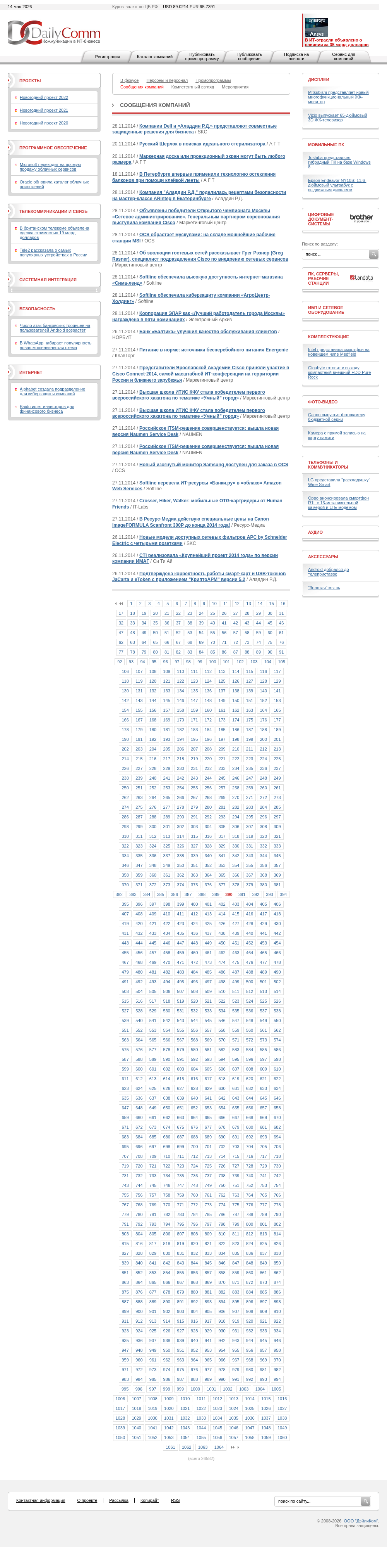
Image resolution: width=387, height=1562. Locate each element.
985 (152, 1379)
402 (221, 904)
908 (249, 1311)
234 (235, 768)
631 (235, 1088)
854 (166, 1272)
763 (235, 1195)
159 (194, 710)
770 (166, 1204)
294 (235, 817)
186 (235, 729)
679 (235, 1127)
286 (125, 817)
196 (208, 739)
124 (208, 681)
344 (263, 855)
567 (180, 1040)
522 (221, 1001)
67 (178, 642)
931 (235, 1330)
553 (152, 1030)
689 (208, 1137)
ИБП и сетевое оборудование (326, 310)
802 (277, 1224)
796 (194, 1224)
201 (277, 739)
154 (125, 710)
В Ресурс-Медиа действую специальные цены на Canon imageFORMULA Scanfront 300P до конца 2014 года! (190, 522)
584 (249, 1049)
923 (125, 1330)
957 (263, 1350)
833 (208, 1253)
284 (263, 807)
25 (212, 613)
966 (221, 1360)
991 (235, 1379)
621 (263, 1078)
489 (263, 972)
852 (138, 1272)
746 (166, 1185)
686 (166, 1137)
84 (201, 652)
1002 (227, 1389)
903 (180, 1311)
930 (221, 1330)
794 (166, 1224)
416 (249, 914)
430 (277, 923)
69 (201, 642)
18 (132, 613)
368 (263, 875)
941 (208, 1340)
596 (249, 1059)
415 (235, 914)
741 (263, 1175)
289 (166, 817)
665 (208, 1117)
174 (235, 720)
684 (138, 1137)
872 (249, 1282)
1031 (168, 1418)
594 (221, 1059)
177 (277, 720)
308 (263, 826)
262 (125, 797)
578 (166, 1049)
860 (249, 1272)
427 (235, 923)
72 (235, 642)
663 (180, 1117)
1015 (266, 1398)
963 (180, 1360)
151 (249, 700)
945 (263, 1340)
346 (125, 865)
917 (208, 1321)
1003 (243, 1389)
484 (194, 972)
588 (138, 1059)
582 (221, 1049)
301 (166, 826)
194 (180, 739)
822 (221, 1243)
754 (277, 1185)
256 (208, 787)
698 (166, 1146)
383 (132, 894)
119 (138, 681)
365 (221, 875)
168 (152, 720)
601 (152, 1069)
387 (188, 894)
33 (132, 623)
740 (249, 1175)
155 (138, 710)
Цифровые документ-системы (321, 219)
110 (180, 671)
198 (235, 739)
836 (249, 1253)
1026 (266, 1408)
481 (152, 972)
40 (212, 623)
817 (152, 1243)
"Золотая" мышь (324, 587)
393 (269, 894)
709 (152, 1156)
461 (208, 952)
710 (166, 1156)
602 (166, 1069)
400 (194, 904)
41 (224, 623)
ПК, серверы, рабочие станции (323, 278)
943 (235, 1340)
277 (166, 807)
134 (180, 690)
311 (138, 836)
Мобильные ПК (326, 144)
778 (277, 1204)
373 (166, 884)
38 (189, 623)
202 (125, 749)
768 (138, 1204)
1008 (152, 1398)
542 (166, 1020)
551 (125, 1030)
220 (208, 758)
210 (235, 749)
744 (138, 1185)
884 (249, 1292)
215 (138, 758)
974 (166, 1369)
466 (277, 952)
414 (221, 914)
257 (221, 787)
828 (138, 1253)
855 (180, 1272)
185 (221, 729)
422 (166, 923)
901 (152, 1311)
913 (152, 1321)
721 (152, 1166)
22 (178, 613)
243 (194, 778)
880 (194, 1292)
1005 (276, 1389)
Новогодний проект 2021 (44, 110)
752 (249, 1185)
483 (180, 972)
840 (138, 1263)
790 (277, 1214)
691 (235, 1137)
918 (221, 1321)
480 (138, 972)
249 (277, 778)
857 (208, 1272)
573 (263, 1040)
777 (263, 1204)
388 (202, 894)
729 (263, 1166)
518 (166, 1001)
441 (263, 933)
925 (152, 1330)
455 (125, 952)
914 (166, 1321)
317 (221, 836)
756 (138, 1195)
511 (235, 991)
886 (277, 1292)
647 (125, 1107)
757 (152, 1195)
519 (180, 1001)
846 (221, 1263)
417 (263, 914)
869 (208, 1282)
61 (281, 632)
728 (249, 1166)
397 (152, 904)
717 (263, 1156)
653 (208, 1107)
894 (221, 1301)
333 (277, 846)
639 (180, 1098)
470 (166, 962)
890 (166, 1301)
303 (194, 826)
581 (208, 1049)
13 (248, 603)
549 (263, 1020)
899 (125, 1311)
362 (180, 875)
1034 (217, 1418)
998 (166, 1389)
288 (152, 817)
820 (194, 1243)
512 (249, 991)
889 (152, 1301)
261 (277, 787)
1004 (260, 1389)
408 (138, 914)
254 (180, 787)
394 (283, 894)
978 (221, 1369)
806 (166, 1234)
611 (125, 1078)
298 (125, 826)
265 (166, 797)
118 (125, 681)
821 (208, 1243)
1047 (249, 1427)
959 (125, 1360)
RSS (175, 1500)
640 (194, 1098)
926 (166, 1330)
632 (249, 1088)
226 (125, 768)
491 (125, 981)
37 (178, 623)
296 (263, 817)
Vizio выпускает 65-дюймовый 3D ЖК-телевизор (337, 117)
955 (235, 1350)
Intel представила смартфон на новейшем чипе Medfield (339, 351)
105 (281, 661)
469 (152, 962)
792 (138, 1224)
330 (235, 846)
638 (166, 1098)
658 (277, 1107)
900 (138, 1311)
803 (125, 1234)
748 (194, 1185)
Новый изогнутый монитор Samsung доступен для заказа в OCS (213, 464)
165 (277, 710)
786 (221, 1214)
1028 (120, 1418)
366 (235, 875)
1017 (120, 1408)
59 (258, 632)
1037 (266, 1418)
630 (221, 1088)
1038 (282, 1418)
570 (221, 1040)
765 (263, 1195)
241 (166, 778)
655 (235, 1107)
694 (277, 1137)
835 (235, 1253)
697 (152, 1146)
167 (138, 720)
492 (138, 981)
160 (208, 710)
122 (180, 681)
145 (166, 700)
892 (194, 1301)
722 (166, 1166)
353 (221, 865)
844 (194, 1263)
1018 (136, 1408)
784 (194, 1214)
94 (142, 661)
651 (180, 1107)
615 (180, 1078)
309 (277, 826)
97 (177, 661)
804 (138, 1234)
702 (221, 1146)
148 (208, 700)
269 (221, 797)
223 (249, 758)
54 (201, 632)
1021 (185, 1408)
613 (152, 1078)
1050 (120, 1437)
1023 (217, 1408)
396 (138, 904)
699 (180, 1146)
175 (249, 720)
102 (239, 661)
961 (152, 1360)
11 (225, 603)
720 (138, 1166)
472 (194, 962)
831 (180, 1253)
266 (180, 797)
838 (277, 1253)
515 (125, 1001)
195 (194, 739)
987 (180, 1379)
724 (194, 1166)
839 (125, 1263)
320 (263, 836)
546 (221, 1020)
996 (138, 1389)
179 (138, 729)
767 (125, 1204)
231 (194, 768)
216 (152, 758)
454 (277, 943)
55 (212, 632)
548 (249, 1020)
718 (277, 1156)
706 (277, 1146)
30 (269, 613)
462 (221, 952)
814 (277, 1234)
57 (235, 632)
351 (194, 865)
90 (269, 652)
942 (221, 1340)
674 (166, 1127)
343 (249, 855)
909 (263, 1311)
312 (152, 836)
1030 (152, 1418)
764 (249, 1195)
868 (194, 1282)
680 (249, 1127)
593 (208, 1059)
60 (269, 632)
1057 (233, 1437)
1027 (282, 1408)
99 (199, 661)
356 (263, 865)
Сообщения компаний (155, 105)
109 (166, 671)
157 (166, 710)
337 (166, 855)
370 (125, 884)
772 (194, 1204)
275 (138, 807)
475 (235, 962)
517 (152, 1001)
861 (263, 1272)
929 (208, 1330)
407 (125, 914)
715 (235, 1156)
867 (180, 1282)
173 (221, 720)
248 (263, 778)
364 (208, 875)
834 (221, 1253)
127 (249, 681)
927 (180, 1330)
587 (125, 1059)
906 (221, 1311)
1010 (185, 1398)
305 (221, 826)
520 (194, 1001)
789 (263, 1214)
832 (194, 1253)
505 (152, 991)
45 (269, 623)
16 (283, 603)
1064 (219, 1447)
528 (138, 1010)
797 (208, 1224)
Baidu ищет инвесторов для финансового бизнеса (47, 408)
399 (180, 904)
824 (249, 1243)
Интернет (30, 372)
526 (277, 1001)
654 (221, 1107)
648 (138, 1107)
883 (235, 1292)
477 (263, 962)
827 (125, 1253)
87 (235, 652)
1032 (185, 1418)
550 (277, 1020)
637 (152, 1098)
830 (166, 1253)
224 (263, 758)
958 (277, 1350)
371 (138, 884)
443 (125, 943)
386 (174, 894)
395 (125, 904)
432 (138, 933)
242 (180, 778)
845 (208, 1263)
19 (144, 613)
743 (125, 1185)
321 (277, 836)
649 (152, 1107)
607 (235, 1069)
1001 (211, 1389)
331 (249, 846)
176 (263, 720)
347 (138, 865)
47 (121, 632)
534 (221, 1010)
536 (249, 1010)
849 (263, 1263)
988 (194, 1379)
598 (277, 1059)
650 (166, 1107)
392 (255, 894)
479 (125, 972)
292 (208, 817)
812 (249, 1234)
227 (138, 768)
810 (221, 1234)
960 (138, 1360)
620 (249, 1078)
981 (263, 1369)
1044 (201, 1427)
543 (180, 1020)
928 (194, 1330)
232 (208, 768)
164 (263, 710)
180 (152, 729)
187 (249, 729)
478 (277, 962)
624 (138, 1088)
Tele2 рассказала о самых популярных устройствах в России (53, 252)
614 (166, 1078)
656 (249, 1107)
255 (194, 787)
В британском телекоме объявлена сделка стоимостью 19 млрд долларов (54, 233)
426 (221, 923)
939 (180, 1340)
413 (208, 914)
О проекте (87, 1500)
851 (125, 1272)
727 (235, 1166)
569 (208, 1040)
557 (208, 1030)
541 (152, 1020)
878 (166, 1292)
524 (249, 1001)
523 (235, 1001)
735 (180, 1175)
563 (125, 1040)
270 (235, 797)
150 (235, 700)
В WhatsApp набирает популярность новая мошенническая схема (55, 345)
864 (138, 1282)
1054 (185, 1437)
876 (138, 1292)
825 (263, 1243)
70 (212, 642)
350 (180, 865)
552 (138, 1030)
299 (138, 826)
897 (263, 1301)
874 (277, 1282)
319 (249, 836)
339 (194, 855)
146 (180, 700)
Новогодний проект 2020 (44, 123)
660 (138, 1117)
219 (194, 758)
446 (166, 943)
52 (178, 632)
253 (166, 787)
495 (180, 981)
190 (125, 739)
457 (152, 952)
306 (235, 826)
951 (180, 1350)
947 (125, 1350)
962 (166, 1360)
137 (221, 690)
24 (201, 613)
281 (221, 807)
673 (152, 1127)
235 (249, 768)
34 (144, 623)
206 (180, 749)
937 (152, 1340)
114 (235, 671)
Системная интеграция (48, 279)
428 (249, 923)
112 (208, 671)
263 (138, 797)
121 (166, 681)
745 (152, 1185)
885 (263, 1292)
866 (166, 1282)
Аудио (315, 532)
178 (125, 729)
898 (277, 1301)
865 (152, 1282)
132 (152, 690)
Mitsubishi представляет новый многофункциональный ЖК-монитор (338, 97)
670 (277, 1117)
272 (263, 797)
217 (166, 758)
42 (235, 623)
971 (125, 1369)
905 (208, 1311)
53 (189, 632)
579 (180, 1049)
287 (138, 817)
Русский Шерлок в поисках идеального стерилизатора (202, 144)
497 (208, 981)
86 (224, 652)
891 (180, 1301)
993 (263, 1379)
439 (235, 933)
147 (194, 700)
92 (119, 661)
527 (125, 1010)
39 (201, 623)
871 (235, 1282)
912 (138, 1321)
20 (155, 613)
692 (249, 1137)
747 (180, 1185)
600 (138, 1069)
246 (235, 778)
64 (144, 642)
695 (125, 1146)
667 (235, 1117)
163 (249, 710)
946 (277, 1340)
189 (277, 729)
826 (277, 1243)
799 (235, 1224)
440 (249, 933)
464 (249, 952)
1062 (186, 1447)
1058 (249, 1437)
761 (208, 1195)
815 (125, 1243)
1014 (249, 1398)
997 (152, 1389)
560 (249, 1030)
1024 (233, 1408)
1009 (168, 1398)
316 (208, 836)
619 (235, 1078)
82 (178, 652)
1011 (201, 1398)
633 (263, 1088)
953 (208, 1350)
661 (152, 1117)
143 (138, 700)
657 (263, 1107)
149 (221, 700)
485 (208, 972)
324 (152, 846)
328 (208, 846)
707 (125, 1156)
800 (249, 1224)
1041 (152, 1427)
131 (138, 690)
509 (208, 991)
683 (125, 1137)
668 (249, 1117)
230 (180, 768)
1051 (136, 1437)
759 (180, 1195)
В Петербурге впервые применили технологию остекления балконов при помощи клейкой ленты (194, 177)
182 (180, 729)
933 (263, 1330)
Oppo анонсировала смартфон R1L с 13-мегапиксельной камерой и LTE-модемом (338, 503)
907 (235, 1311)
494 (166, 981)
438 (221, 933)
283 (249, 807)
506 (166, 991)
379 (249, 884)
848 (249, 1263)
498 (221, 981)
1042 (168, 1427)
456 (138, 952)
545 (208, 1020)
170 (180, 720)
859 (235, 1272)
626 (166, 1088)
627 (180, 1088)
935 (125, 1340)
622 (277, 1078)
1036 (249, 1418)
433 (152, 933)
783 (180, 1214)
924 (138, 1330)
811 (235, 1234)
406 (277, 904)
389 (215, 894)
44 (258, 623)
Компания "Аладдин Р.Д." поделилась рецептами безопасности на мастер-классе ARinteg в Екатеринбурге (199, 195)
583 (235, 1049)
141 (277, 690)
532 (194, 1010)
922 (277, 1321)
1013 (233, 1398)
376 (208, 884)
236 (263, 768)
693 (263, 1137)
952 (194, 1350)
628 (194, 1088)
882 (221, 1292)
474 (221, 962)
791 (125, 1224)
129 (277, 681)
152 (263, 700)
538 (277, 1010)
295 (249, 817)
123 (194, 681)
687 (180, 1137)
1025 (249, 1408)
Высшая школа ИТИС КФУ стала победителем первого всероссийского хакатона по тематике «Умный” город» (188, 395)
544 (194, 1020)
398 (166, 904)
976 (194, 1369)
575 (125, 1049)
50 (155, 632)
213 (277, 749)
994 (277, 1379)
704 (249, 1146)
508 (194, 991)
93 (131, 661)
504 (138, 991)
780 (138, 1214)
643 (235, 1098)
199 (249, 739)
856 (194, 1272)
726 (221, 1166)
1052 (152, 1437)
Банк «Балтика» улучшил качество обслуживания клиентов (208, 331)
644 (249, 1098)
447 (180, 943)
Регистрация (107, 56)
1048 (266, 1427)
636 (138, 1098)
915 (180, 1321)
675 (180, 1127)
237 (277, 768)
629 (208, 1088)
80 (155, 652)
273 (277, 797)
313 (166, 836)
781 (152, 1214)
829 (152, 1253)
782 (166, 1214)
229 (166, 768)
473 (208, 962)
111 (194, 671)
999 (180, 1389)
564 (138, 1040)
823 (235, 1243)
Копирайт (149, 1500)
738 (221, 1175)
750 (221, 1185)
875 (125, 1292)
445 (152, 943)
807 (180, 1234)
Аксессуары (323, 556)
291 (194, 817)
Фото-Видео (322, 402)
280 (208, 807)
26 (224, 613)
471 (180, 962)
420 (138, 923)
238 (125, 778)
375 (194, 884)
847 (235, 1263)
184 (208, 729)
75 (269, 642)
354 (235, 865)
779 (125, 1214)
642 (221, 1098)
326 (180, 846)
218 (180, 758)
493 (152, 981)
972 (138, 1369)
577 (152, 1049)
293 (221, 817)
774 (221, 1204)
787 (235, 1214)
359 (138, 875)
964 (194, 1360)
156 (152, 710)
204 (152, 749)
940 (194, 1340)
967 (235, 1360)
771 (180, 1204)
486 (221, 972)
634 (277, 1088)
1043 (185, 1427)
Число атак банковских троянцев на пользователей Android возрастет (55, 327)
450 (221, 943)
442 (277, 933)
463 (235, 952)
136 (208, 690)
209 (221, 749)
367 (249, 875)
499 (235, 981)
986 (166, 1379)
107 (138, 671)
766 (277, 1195)
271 (249, 797)
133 (166, 690)
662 (166, 1117)
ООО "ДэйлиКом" (361, 1521)
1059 (266, 1437)
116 (263, 671)
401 (208, 904)
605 (208, 1069)
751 (235, 1185)
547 (235, 1020)
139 (249, 690)
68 (189, 642)
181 (166, 729)
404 (249, 904)
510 (221, 991)
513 (263, 991)
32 (121, 623)
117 (277, 671)
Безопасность (37, 308)
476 (249, 962)
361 (166, 875)
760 (194, 1195)
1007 (136, 1398)
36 (166, 623)
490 (277, 972)
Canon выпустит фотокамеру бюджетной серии (336, 417)
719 (125, 1166)
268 (208, 797)
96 (165, 661)
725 (208, 1166)
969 (263, 1360)
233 (221, 768)
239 (138, 778)
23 (189, 613)
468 (138, 962)
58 (247, 632)
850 (277, 1263)
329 (221, 846)
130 (125, 690)
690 (221, 1137)
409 (152, 914)
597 (263, 1059)
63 (132, 642)
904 (194, 1311)
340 (208, 855)
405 (263, 904)
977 (208, 1369)
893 (208, 1301)
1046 (233, 1427)
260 (263, 787)
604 (194, 1069)
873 (263, 1282)
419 (125, 923)
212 (263, 749)
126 (235, 681)
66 (166, 642)
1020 (168, 1408)
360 (152, 875)
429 (263, 923)
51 (166, 632)
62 (121, 642)
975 (180, 1369)
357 (277, 865)
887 (125, 1301)
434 (166, 933)
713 (208, 1156)
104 (267, 661)
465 (263, 952)
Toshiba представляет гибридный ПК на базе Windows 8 (339, 162)
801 (263, 1224)
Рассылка (118, 1500)
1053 (168, 1437)
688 (194, 1137)
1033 (201, 1418)
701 (208, 1146)
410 (166, 914)
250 (125, 787)
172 (208, 720)
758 (166, 1195)
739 (235, 1175)
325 (166, 846)
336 (152, 855)
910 (277, 1311)
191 (138, 739)
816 (138, 1243)
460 (194, 952)
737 (208, 1175)
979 (235, 1369)
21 (166, 613)
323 (138, 846)
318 (235, 836)
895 (235, 1301)
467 (125, 962)
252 (152, 787)
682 (277, 1127)
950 (166, 1350)
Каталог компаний (155, 56)
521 (208, 1001)
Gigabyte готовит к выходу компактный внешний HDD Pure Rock (339, 372)
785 (208, 1214)
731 (125, 1175)
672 (138, 1127)
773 (208, 1204)
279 (194, 807)
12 (237, 603)
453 (263, 943)
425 (208, 923)
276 (152, 807)
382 (119, 894)
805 (152, 1234)
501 (263, 981)
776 (249, 1204)
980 (249, 1369)
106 (125, 671)
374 (180, 884)
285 (277, 807)
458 (166, 952)
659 (125, 1117)
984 (138, 1379)
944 (249, 1340)
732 (138, 1175)
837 (263, 1253)
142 (125, 700)
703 (235, 1146)
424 (194, 923)
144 (152, 700)
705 (263, 1146)
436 (194, 933)
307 (249, 826)
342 (235, 855)
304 (208, 826)
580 (194, 1049)
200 (263, 739)
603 (180, 1069)
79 (144, 652)
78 (132, 652)
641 (208, 1098)
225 (277, 758)
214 (125, 758)
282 (235, 807)
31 (281, 613)
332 (263, 846)
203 (138, 749)
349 (166, 865)
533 (208, 1010)
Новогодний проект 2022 (44, 97)
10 (214, 603)
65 (155, 642)
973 (152, 1369)
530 (166, 1010)
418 (277, 914)
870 (221, 1282)
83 (189, 652)
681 (263, 1127)
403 (235, 904)
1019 (152, 1408)
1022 (201, 1408)
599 (125, 1069)
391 (241, 894)
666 (221, 1117)
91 (281, 652)
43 (247, 623)
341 (221, 855)
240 (152, 778)
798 (221, 1224)
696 (138, 1146)
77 (121, 652)
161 (221, 710)
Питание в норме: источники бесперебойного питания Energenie (213, 350)
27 (235, 613)
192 (152, 739)
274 (125, 807)
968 (249, 1360)
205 (166, 749)
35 (155, 623)
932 (249, 1330)
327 (194, 846)
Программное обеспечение (53, 147)
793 (152, 1224)
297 (277, 817)
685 (152, 1137)
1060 (282, 1437)
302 (180, 826)
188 (263, 729)
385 (160, 894)
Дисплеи (318, 79)
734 (166, 1175)
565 (152, 1040)
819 (180, 1243)
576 (138, 1049)
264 (152, 797)
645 (263, 1098)
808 (194, 1234)
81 (166, 652)
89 (258, 652)
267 (194, 797)
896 (249, 1301)
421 (152, 923)
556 (194, 1030)
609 (263, 1069)
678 (221, 1127)
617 (208, 1078)
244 (208, 778)
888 (138, 1301)
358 (125, 875)
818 (166, 1243)
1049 (282, 1427)
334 (125, 855)
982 (277, 1369)
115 (249, 671)
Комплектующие (328, 336)
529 (152, 1010)
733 (152, 1175)
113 (221, 671)
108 (152, 671)
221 (221, 758)
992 (249, 1379)
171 (194, 720)
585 (263, 1049)
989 (208, 1379)
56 (224, 632)
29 (258, 613)
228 (152, 768)
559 (235, 1030)
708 (138, 1156)
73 (247, 642)
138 (235, 690)
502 (277, 981)
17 (121, 613)
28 (247, 613)
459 (180, 952)
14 (260, 603)
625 (152, 1088)
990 (221, 1379)
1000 (195, 1389)
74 (258, 642)
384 (146, 894)
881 (208, 1292)
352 (208, 865)
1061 (170, 1447)
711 (180, 1156)
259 (249, 787)
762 (221, 1195)
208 (208, 749)
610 (277, 1069)
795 (180, 1224)
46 (281, 623)
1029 (136, 1418)
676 (194, 1127)
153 (277, 700)
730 (277, 1166)
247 (249, 778)
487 (235, 972)
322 (125, 846)
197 (221, 739)
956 (249, 1350)
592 (194, 1059)
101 (226, 661)
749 (208, 1185)
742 (277, 1175)
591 (180, 1059)
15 (271, 603)
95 (154, 661)
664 (194, 1117)
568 (194, 1040)
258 (235, 787)
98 (188, 661)
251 (138, 787)
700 (194, 1146)
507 (180, 991)
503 (125, 991)
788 (249, 1214)
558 (221, 1030)
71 (224, 642)
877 (152, 1292)
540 (138, 1020)
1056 (217, 1437)
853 (152, 1272)
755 (125, 1195)
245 (221, 778)
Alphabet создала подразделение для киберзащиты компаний (52, 391)
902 (166, 1311)
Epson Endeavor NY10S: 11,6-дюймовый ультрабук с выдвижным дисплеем (337, 185)
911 (125, 1321)
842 (166, 1263)
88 (247, 652)
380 (263, 884)
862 (277, 1272)
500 (249, 981)
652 (194, 1107)
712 (194, 1156)
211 (249, 749)
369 (277, 875)
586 (277, 1049)
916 (194, 1321)
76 (281, 642)
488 (249, 972)
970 (277, 1360)
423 (180, 923)
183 (194, 729)
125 (221, 681)
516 (138, 1001)
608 (249, 1069)
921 (263, 1321)
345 (277, 855)
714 (221, 1156)
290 (180, 817)
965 (208, 1360)
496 (194, 981)
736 (194, 1175)
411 (180, 914)
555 (180, 1030)
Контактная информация (40, 1500)
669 (263, 1117)
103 (253, 661)
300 (152, 826)
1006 (120, 1398)
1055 (201, 1437)
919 (235, 1321)
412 (194, 914)
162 (235, 710)
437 (208, 933)
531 (180, 1010)
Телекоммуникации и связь (53, 211)
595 (235, 1059)
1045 (217, 1427)
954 (221, 1350)
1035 (233, 1418)
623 (125, 1088)
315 (194, 836)
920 (249, 1321)
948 (138, 1350)
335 (138, 855)
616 (194, 1078)
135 (194, 690)
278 (180, 807)
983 (125, 1379)
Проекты (30, 80)
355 (249, 865)
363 (194, 875)
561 (263, 1030)
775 (235, 1204)
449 (208, 943)
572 (249, 1040)
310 (125, 836)
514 (277, 991)
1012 (217, 1398)
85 (212, 652)
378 (235, 884)
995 (125, 1389)
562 (277, 1030)
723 (180, 1166)
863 (125, 1282)
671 (125, 1127)
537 (263, 1010)
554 (166, 1030)
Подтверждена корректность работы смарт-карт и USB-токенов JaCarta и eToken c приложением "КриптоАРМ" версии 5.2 (199, 577)
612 (138, 1078)
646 (277, 1098)
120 (152, 681)
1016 (282, 1398)
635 (125, 1098)
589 (152, 1059)
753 (263, 1185)
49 (144, 632)
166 (125, 720)
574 (277, 1040)
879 (180, 1292)
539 (125, 1020)
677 (208, 1127)
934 (277, 1330)
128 (263, 681)
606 (221, 1069)
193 (166, 739)
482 (166, 972)
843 (180, 1263)
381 (277, 884)
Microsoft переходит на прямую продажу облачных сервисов (50, 166)
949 (152, 1350)
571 (235, 1040)
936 (138, 1340)
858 (221, 1272)
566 (166, 1040)
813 (263, 1234)
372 (152, 884)
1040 (136, 1427)
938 (166, 1340)
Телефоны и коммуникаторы (328, 464)
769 (152, 1204)
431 (125, 933)
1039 (120, 1427)
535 (235, 1010)
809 (208, 1234)
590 (166, 1059)
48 (132, 632)
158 (180, 710)
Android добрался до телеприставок (328, 571)
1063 (202, 1447)
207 (194, 749)
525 (263, 1001)
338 (180, 855)
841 (152, 1263)
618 (221, 1078)
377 (221, 884)
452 (249, 943)
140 (263, 690)
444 (138, 943)
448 (194, 943)
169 (166, 720)
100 (212, 661)
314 (180, 836)
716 (249, 1156)
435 (180, 933)
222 (235, 758)
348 (152, 865)
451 (235, 943)
